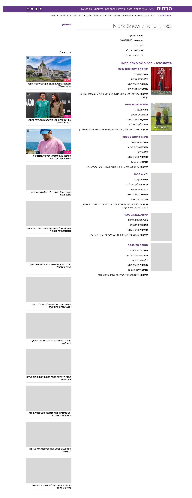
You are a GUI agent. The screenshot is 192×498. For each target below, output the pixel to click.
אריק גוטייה (134, 79)
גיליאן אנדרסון (129, 166)
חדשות (154, 3)
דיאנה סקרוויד (129, 275)
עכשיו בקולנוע (137, 9)
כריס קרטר (133, 142)
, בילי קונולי (90, 166)
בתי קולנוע (95, 9)
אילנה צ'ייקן (130, 255)
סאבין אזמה (130, 204)
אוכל (98, 3)
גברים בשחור (75, 15)
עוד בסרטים (83, 9)
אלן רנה (135, 74)
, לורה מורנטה (117, 204)
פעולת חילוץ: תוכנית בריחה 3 (116, 15)
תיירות (78, 3)
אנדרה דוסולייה (128, 129)
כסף (106, 3)
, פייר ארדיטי (103, 204)
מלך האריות (61, 15)
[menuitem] (153, 3)
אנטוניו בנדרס (132, 220)
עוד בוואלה (62, 52)
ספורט (145, 3)
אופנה (56, 3)
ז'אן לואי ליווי (132, 124)
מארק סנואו (130, 84)
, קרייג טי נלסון (114, 275)
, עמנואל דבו (114, 129)
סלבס (114, 3)
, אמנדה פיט (102, 166)
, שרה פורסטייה (100, 129)
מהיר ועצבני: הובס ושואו (141, 15)
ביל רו (137, 152)
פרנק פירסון (133, 250)
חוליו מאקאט (133, 225)
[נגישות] (4, 3)
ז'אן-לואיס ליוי (132, 89)
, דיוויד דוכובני (115, 166)
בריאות (88, 3)
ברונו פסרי (133, 199)
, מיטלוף (106, 234)
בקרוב (126, 9)
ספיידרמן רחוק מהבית (92, 15)
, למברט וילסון (88, 93)
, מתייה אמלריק (116, 93)
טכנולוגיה (67, 3)
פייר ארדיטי (130, 93)
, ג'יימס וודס (101, 275)
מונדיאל (134, 3)
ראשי (148, 9)
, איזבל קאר (125, 207)
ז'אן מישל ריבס (128, 184)
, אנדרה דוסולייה (88, 204)
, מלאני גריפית (94, 234)
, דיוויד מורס (117, 234)
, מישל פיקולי (101, 93)
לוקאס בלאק (129, 234)
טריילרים (118, 9)
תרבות (123, 3)
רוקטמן (50, 15)
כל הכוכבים (107, 9)
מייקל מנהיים (132, 270)
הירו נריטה (134, 260)
